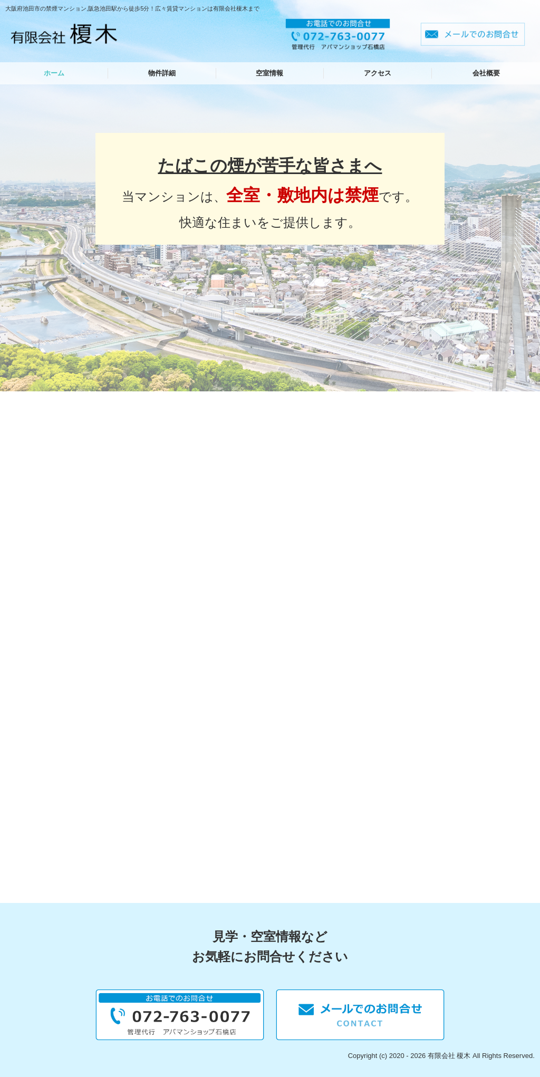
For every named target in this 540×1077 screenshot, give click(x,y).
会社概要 (486, 73)
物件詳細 (162, 73)
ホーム (54, 73)
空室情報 (269, 73)
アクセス (377, 73)
